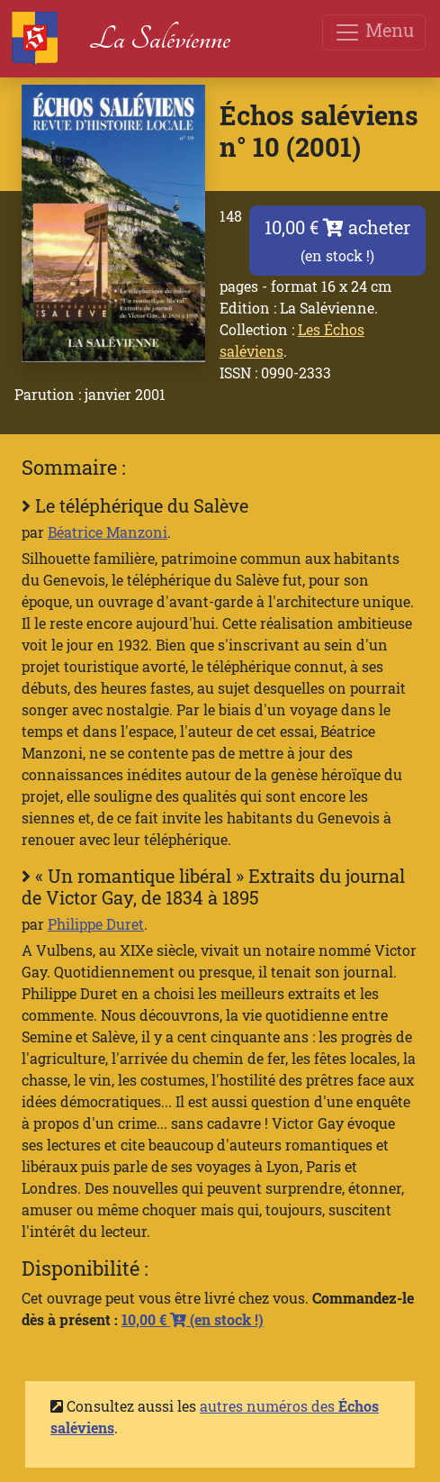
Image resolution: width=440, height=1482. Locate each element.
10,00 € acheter (337, 240)
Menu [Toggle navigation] (374, 32)
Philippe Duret (96, 923)
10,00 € (192, 1319)
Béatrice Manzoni (107, 532)
